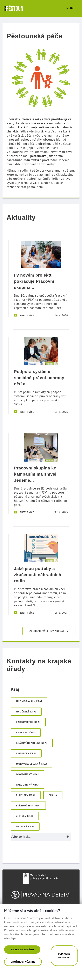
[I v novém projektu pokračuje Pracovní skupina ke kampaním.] (41, 278)
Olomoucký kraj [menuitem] (27, 774)
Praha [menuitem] (53, 795)
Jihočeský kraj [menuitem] (26, 711)
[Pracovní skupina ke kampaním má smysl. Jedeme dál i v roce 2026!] (41, 473)
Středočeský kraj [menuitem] (28, 805)
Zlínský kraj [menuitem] (24, 815)
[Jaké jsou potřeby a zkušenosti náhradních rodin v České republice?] (41, 574)
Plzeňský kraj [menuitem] (25, 795)
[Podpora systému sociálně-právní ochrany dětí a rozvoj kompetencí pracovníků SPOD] (41, 375)
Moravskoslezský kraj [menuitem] (31, 763)
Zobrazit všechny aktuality (48, 630)
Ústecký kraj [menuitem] (25, 826)
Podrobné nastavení (64, 955)
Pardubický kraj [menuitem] (27, 784)
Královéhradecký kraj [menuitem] (31, 742)
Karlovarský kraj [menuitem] (28, 722)
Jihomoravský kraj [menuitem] (29, 701)
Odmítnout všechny (23, 961)
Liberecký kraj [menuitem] (26, 753)
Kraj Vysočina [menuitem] (25, 732)
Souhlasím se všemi (22, 949)
